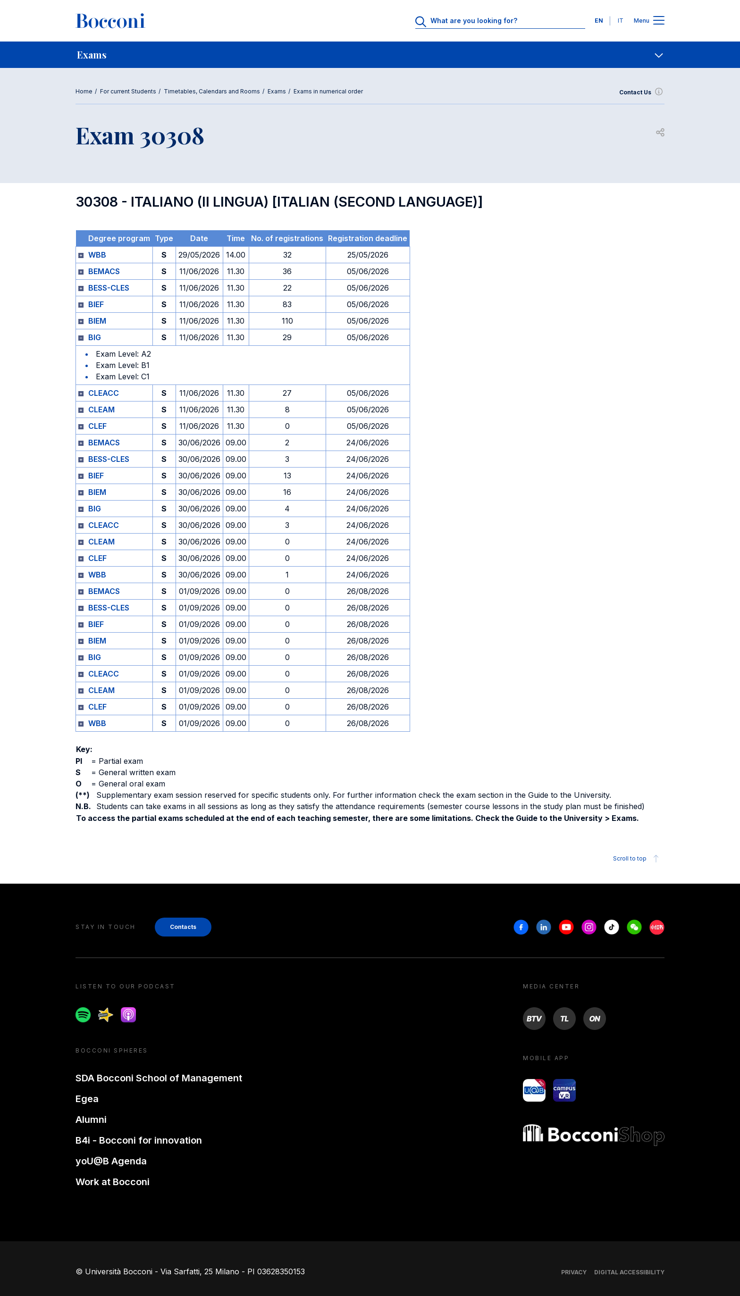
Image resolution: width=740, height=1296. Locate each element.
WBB (97, 254)
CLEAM (101, 409)
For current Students (128, 91)
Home (84, 91)
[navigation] (370, 55)
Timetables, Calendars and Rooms (212, 91)
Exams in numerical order (328, 91)
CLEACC (103, 393)
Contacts (183, 926)
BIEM (97, 321)
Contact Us (641, 92)
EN (599, 20)
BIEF (96, 304)
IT (620, 20)
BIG (94, 337)
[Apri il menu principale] (658, 21)
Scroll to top (637, 858)
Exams (277, 91)
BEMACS (104, 271)
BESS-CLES (108, 288)
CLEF (97, 426)
